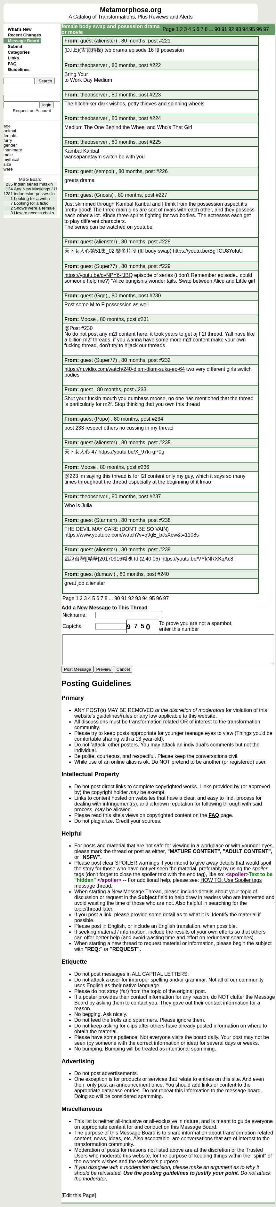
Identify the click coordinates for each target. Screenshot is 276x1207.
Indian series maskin (33, 184)
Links (13, 58)
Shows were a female (34, 208)
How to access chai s (34, 212)
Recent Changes (24, 35)
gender (10, 145)
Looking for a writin (32, 198)
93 (238, 29)
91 (224, 29)
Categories (19, 52)
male (8, 154)
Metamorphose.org (130, 10)
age (7, 126)
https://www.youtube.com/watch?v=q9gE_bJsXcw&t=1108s (131, 535)
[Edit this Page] (78, 1195)
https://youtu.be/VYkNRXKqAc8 (197, 558)
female (10, 135)
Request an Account (32, 110)
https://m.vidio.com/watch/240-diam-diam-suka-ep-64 (124, 369)
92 (231, 29)
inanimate (13, 150)
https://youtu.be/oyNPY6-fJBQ (98, 275)
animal (10, 130)
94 (245, 29)
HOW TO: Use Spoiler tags (231, 880)
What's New (19, 29)
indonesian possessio (34, 193)
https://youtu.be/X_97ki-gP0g (131, 452)
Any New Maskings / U (35, 189)
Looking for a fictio (31, 203)
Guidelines (18, 69)
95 (252, 29)
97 (266, 29)
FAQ (12, 63)
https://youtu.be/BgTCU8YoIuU (208, 251)
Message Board (23, 40)
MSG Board (30, 179)
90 (217, 29)
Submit (15, 46)
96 (259, 29)
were (8, 169)
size (7, 164)
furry (8, 140)
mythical (11, 159)
